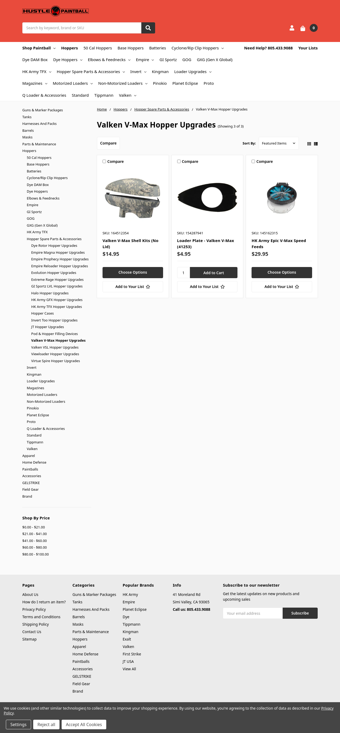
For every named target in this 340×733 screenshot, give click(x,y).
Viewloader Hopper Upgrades (55, 353)
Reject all (46, 724)
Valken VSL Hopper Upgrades (55, 347)
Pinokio (160, 83)
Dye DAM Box (35, 59)
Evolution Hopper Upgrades (53, 272)
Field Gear (30, 489)
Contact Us (31, 631)
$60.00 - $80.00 (34, 547)
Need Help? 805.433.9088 (268, 47)
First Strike (132, 653)
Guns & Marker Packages (42, 110)
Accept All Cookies (84, 724)
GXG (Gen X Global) (214, 59)
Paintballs (30, 469)
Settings (18, 724)
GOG (187, 59)
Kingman (160, 71)
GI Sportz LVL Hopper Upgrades (57, 286)
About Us (30, 594)
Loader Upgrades (192, 71)
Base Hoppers (130, 47)
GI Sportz (168, 59)
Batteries (157, 47)
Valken (127, 95)
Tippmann (103, 95)
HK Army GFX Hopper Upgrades (57, 299)
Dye (126, 616)
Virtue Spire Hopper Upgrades (55, 360)
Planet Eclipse (185, 83)
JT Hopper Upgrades (47, 326)
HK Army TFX (36, 71)
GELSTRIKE (31, 482)
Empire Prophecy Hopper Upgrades (60, 259)
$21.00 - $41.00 (34, 533)
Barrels (28, 130)
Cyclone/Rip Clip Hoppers (198, 47)
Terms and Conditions (41, 616)
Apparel (28, 455)
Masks (27, 137)
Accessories (31, 475)
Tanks (27, 117)
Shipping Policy (35, 624)
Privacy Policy (34, 609)
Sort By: (249, 143)
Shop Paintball (39, 47)
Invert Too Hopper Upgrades (54, 320)
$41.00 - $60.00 (34, 540)
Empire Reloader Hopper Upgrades (59, 266)
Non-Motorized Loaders (122, 83)
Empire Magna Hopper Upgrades (58, 252)
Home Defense (34, 462)
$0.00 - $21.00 (33, 527)
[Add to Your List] (133, 286)
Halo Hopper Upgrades (50, 293)
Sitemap (29, 639)
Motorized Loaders (73, 83)
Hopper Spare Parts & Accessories (91, 71)
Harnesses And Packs (39, 123)
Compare (108, 143)
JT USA (128, 661)
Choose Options (132, 272)
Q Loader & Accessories (44, 95)
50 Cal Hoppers (97, 47)
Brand (27, 496)
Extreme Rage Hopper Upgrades (57, 279)
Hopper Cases (42, 313)
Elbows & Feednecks (109, 59)
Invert (138, 71)
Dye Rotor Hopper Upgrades (54, 245)
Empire (145, 59)
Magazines (34, 83)
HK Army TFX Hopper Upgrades (56, 306)
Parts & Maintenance (39, 144)
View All (129, 668)
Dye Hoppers (67, 59)
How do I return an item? (44, 601)
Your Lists (308, 47)
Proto (208, 83)
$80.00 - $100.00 (35, 554)
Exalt (127, 639)
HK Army (130, 594)
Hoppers (69, 47)
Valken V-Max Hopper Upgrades (58, 340)
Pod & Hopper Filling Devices (54, 333)
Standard (80, 95)
